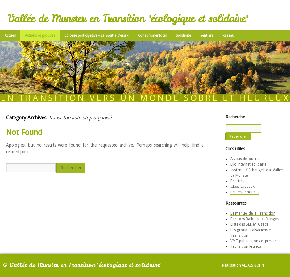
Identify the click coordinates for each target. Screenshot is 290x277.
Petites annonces (244, 192)
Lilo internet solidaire (248, 164)
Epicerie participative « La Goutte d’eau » (96, 36)
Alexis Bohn (253, 265)
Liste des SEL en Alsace (249, 224)
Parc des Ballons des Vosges (254, 219)
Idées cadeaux (242, 186)
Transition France (245, 246)
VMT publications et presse (253, 241)
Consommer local (152, 36)
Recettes (237, 181)
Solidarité (183, 36)
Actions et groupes (40, 36)
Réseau (228, 36)
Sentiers (206, 36)
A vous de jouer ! (244, 159)
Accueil (10, 36)
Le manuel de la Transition (253, 213)
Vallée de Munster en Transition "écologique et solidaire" (128, 18)
